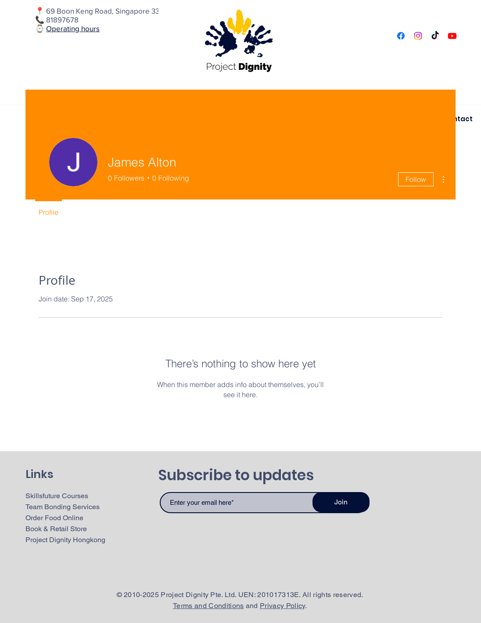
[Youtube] (452, 36)
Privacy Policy (282, 605)
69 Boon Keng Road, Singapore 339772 (111, 11)
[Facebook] (401, 36)
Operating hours (73, 28)
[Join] (341, 502)
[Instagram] (418, 36)
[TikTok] (435, 36)
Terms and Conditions (208, 605)
